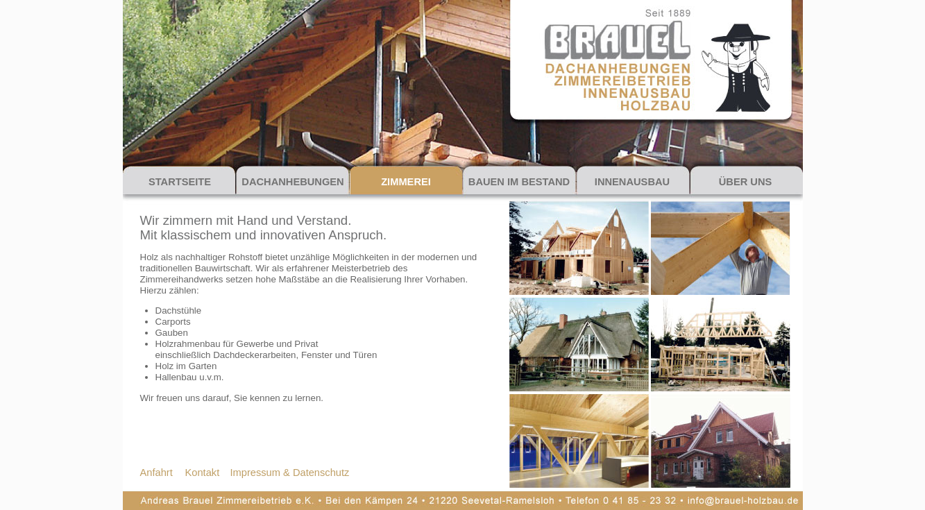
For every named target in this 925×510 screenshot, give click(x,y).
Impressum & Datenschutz (290, 472)
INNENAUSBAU (632, 181)
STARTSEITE (179, 181)
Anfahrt (156, 472)
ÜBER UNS (745, 181)
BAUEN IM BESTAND (519, 181)
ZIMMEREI (406, 181)
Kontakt (202, 472)
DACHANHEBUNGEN (292, 181)
